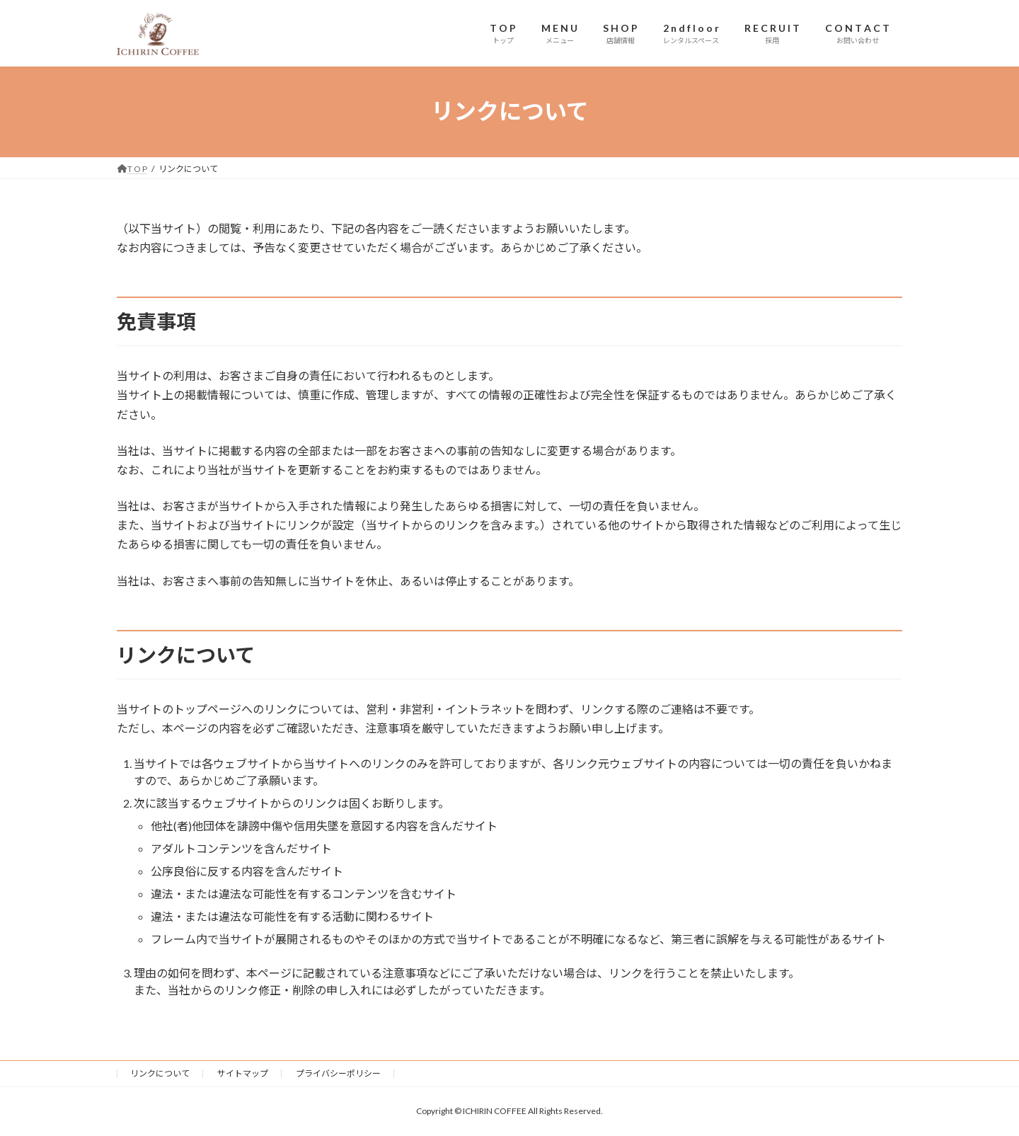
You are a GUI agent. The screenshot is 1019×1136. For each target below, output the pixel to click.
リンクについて (160, 1073)
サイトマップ (242, 1073)
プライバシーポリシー (338, 1073)
